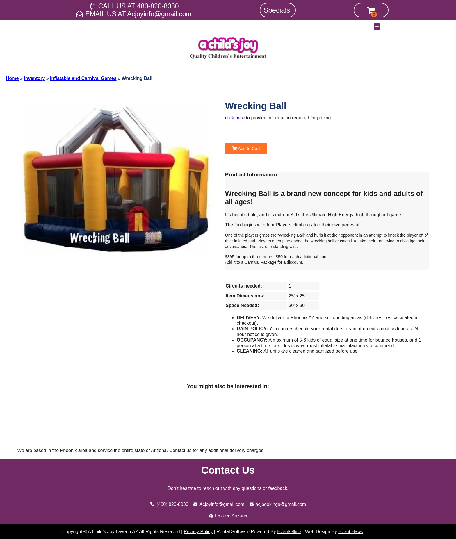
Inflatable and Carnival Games (83, 78)
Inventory (34, 78)
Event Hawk (350, 531)
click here (235, 117)
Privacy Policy (198, 531)
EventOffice (289, 531)
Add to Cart (246, 148)
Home (12, 78)
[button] (377, 26)
